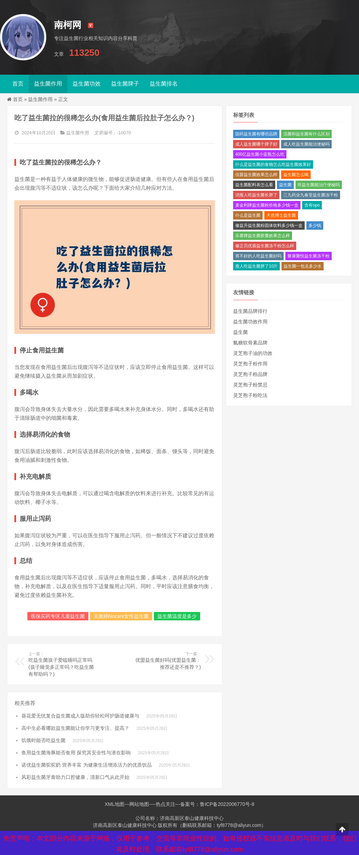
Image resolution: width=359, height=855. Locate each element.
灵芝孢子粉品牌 (250, 374)
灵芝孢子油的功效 (252, 353)
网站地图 (139, 804)
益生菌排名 (164, 84)
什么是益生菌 (247, 215)
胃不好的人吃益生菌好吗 (258, 256)
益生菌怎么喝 (296, 174)
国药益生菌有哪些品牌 (256, 134)
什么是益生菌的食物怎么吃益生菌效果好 (273, 164)
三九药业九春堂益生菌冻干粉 (310, 195)
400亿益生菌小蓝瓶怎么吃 (259, 154)
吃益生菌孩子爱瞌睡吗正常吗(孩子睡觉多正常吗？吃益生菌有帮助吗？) (63, 664)
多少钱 (315, 225)
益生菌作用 (48, 84)
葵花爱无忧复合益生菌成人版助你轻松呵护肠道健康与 (80, 716)
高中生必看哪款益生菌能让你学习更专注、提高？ (75, 728)
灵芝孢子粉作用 (250, 363)
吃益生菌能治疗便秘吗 (319, 184)
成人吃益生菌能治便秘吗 (306, 144)
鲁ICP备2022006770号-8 (227, 804)
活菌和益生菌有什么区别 (306, 134)
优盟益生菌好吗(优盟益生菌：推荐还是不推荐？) (166, 660)
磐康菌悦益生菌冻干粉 (308, 256)
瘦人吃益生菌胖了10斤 (256, 266)
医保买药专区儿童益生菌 (58, 616)
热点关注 (165, 804)
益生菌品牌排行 (250, 311)
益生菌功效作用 (250, 321)
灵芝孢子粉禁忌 (250, 385)
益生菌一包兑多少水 (302, 266)
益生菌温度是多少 (177, 616)
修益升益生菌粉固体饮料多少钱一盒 (269, 225)
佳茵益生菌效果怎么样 (256, 174)
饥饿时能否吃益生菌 (43, 740)
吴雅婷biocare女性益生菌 (121, 616)
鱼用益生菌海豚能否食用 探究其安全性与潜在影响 (76, 752)
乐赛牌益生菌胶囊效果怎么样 (262, 235)
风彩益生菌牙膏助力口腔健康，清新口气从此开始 (75, 777)
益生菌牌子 (125, 84)
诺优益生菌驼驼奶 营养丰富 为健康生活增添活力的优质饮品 (86, 765)
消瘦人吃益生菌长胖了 (256, 195)
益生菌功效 (87, 84)
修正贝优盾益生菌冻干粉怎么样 (264, 245)
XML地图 (114, 804)
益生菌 (285, 184)
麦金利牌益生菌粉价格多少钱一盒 (266, 205)
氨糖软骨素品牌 (250, 342)
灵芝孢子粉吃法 (250, 395)
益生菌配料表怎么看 (254, 184)
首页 (17, 84)
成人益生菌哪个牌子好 (256, 144)
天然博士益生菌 (281, 215)
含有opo (312, 205)
